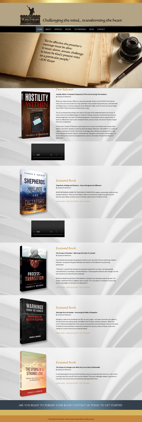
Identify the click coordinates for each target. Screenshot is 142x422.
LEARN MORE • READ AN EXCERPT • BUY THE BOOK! (73, 201)
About (48, 29)
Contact (101, 29)
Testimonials (80, 29)
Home (39, 29)
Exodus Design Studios (77, 419)
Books (68, 29)
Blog (91, 29)
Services (58, 29)
